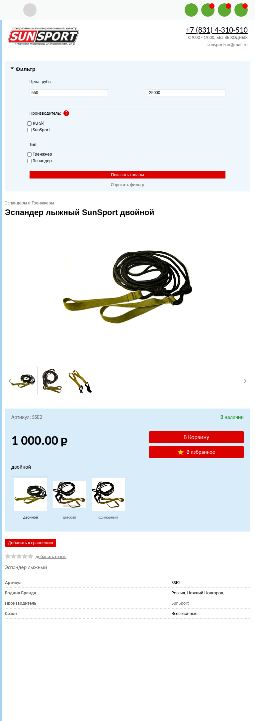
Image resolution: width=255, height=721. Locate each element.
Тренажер (39, 154)
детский (69, 517)
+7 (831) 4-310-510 (217, 30)
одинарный (108, 517)
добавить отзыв (51, 556)
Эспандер (39, 161)
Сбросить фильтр (127, 184)
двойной (30, 517)
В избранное (196, 452)
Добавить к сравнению (30, 542)
